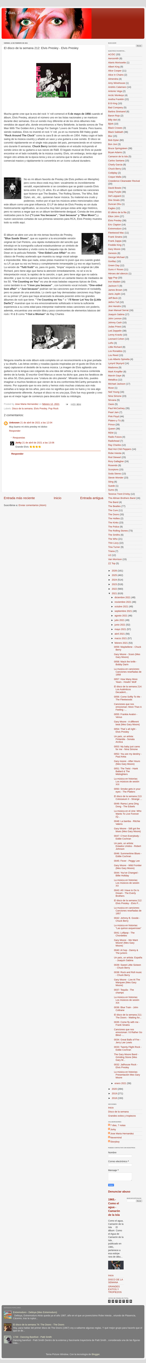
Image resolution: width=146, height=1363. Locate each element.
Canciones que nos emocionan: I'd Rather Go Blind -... (128, 1032)
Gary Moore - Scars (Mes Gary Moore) (127, 655)
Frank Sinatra (115, 236)
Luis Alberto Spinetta (119, 359)
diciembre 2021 (123, 597)
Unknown (14, 422)
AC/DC (111, 54)
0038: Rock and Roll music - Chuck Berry (128, 973)
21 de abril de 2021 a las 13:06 (38, 442)
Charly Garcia (115, 164)
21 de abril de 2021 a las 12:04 (36, 422)
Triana (111, 551)
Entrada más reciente (19, 498)
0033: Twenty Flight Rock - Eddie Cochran (128, 1048)
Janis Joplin (114, 294)
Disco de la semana (22, 408)
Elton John (113, 216)
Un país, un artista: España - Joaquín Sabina (128, 959)
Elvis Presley (40, 408)
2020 (115, 1089)
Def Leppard (114, 196)
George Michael (116, 257)
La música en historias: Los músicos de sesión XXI (126, 781)
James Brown (115, 290)
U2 (109, 555)
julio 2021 (120, 620)
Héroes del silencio (118, 273)
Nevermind (116, 1137)
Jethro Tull (113, 302)
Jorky (18, 442)
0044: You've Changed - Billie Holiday (126, 874)
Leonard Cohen (116, 339)
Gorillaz (112, 261)
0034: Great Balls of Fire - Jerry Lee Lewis (127, 1041)
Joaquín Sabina (116, 314)
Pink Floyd (113, 416)
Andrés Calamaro (117, 87)
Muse (111, 387)
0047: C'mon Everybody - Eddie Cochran (127, 837)
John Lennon (115, 318)
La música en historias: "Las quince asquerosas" (127, 927)
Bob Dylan (113, 140)
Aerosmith (113, 58)
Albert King (114, 66)
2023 (115, 584)
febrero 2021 (121, 643)
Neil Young (113, 392)
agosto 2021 (121, 615)
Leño (110, 343)
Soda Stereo (114, 473)
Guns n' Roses (115, 269)
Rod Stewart (114, 457)
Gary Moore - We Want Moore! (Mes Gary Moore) (126, 943)
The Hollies (114, 518)
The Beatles (114, 506)
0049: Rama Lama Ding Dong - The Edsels (126, 805)
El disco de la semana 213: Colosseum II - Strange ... (128, 797)
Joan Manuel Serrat (118, 310)
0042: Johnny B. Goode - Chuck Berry (127, 919)
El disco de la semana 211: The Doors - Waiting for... (128, 1016)
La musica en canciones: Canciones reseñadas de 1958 (127, 672)
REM (110, 432)
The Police (113, 526)
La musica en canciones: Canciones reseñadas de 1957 (127, 910)
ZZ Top (111, 563)
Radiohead (113, 441)
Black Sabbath (115, 132)
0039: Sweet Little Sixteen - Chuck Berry (127, 966)
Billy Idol (112, 119)
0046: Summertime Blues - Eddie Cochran (128, 855)
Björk (110, 123)
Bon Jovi (112, 144)
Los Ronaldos (115, 351)
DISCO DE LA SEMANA (115, 1281)
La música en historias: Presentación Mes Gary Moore (127, 1075)
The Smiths (114, 534)
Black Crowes (115, 128)
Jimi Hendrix (114, 306)
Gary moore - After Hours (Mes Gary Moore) (127, 762)
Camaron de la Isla (118, 156)
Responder (15, 430)
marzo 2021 (121, 638)
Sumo (111, 489)
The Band (113, 502)
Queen (111, 428)
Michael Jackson (116, 383)
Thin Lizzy (113, 543)
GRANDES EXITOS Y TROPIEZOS (115, 1289)
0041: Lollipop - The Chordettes (124, 934)
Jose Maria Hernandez (122, 1133)
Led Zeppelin (115, 330)
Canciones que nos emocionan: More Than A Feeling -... (128, 707)
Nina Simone (115, 396)
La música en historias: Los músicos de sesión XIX (126, 1000)
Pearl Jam (113, 412)
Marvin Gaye (114, 375)
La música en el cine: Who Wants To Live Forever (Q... (127, 814)
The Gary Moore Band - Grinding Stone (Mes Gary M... (126, 1057)
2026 (115, 570)
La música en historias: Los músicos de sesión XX (126, 883)
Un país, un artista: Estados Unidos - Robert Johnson (127, 846)
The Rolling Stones (118, 530)
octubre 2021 (122, 606)
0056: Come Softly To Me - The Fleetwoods (128, 698)
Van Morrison (115, 559)
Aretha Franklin (116, 99)
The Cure (113, 510)
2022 (115, 588)
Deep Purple (114, 192)
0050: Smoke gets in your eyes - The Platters (127, 790)
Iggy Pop (112, 277)
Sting (110, 481)
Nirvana (112, 400)
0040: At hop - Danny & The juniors (126, 951)
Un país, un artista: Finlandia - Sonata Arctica (124, 739)
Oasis (111, 404)
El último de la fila (117, 212)
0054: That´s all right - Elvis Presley (125, 730)
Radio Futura (115, 437)
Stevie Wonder (115, 477)
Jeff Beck (113, 298)
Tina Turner (114, 547)
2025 (115, 575)
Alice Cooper (115, 70)
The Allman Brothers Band (121, 498)
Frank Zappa (114, 241)
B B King (112, 103)
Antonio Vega (115, 91)
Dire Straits (114, 200)
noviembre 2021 (123, 602)
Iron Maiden (114, 281)
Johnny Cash (115, 322)
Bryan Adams (115, 152)
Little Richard (115, 347)
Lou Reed (113, 355)
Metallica (112, 379)
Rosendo (112, 465)
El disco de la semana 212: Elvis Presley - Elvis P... (128, 902)
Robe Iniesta (114, 453)
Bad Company (115, 107)
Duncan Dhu (114, 204)
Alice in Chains (116, 74)
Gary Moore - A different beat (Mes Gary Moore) (127, 723)
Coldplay (112, 172)
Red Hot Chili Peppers (119, 449)
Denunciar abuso (119, 1191)
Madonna (113, 367)
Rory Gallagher (116, 461)
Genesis (112, 253)
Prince (111, 424)
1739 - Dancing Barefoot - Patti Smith (32, 1337)
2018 (115, 1098)
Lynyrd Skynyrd (116, 363)
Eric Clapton (114, 224)
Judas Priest (114, 326)
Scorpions (113, 469)
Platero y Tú (114, 420)
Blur (110, 136)
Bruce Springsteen (117, 148)
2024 (115, 579)
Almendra (113, 79)
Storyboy (115, 1141)
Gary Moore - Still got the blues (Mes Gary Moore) (127, 830)
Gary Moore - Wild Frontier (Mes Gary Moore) (128, 867)
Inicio (57, 498)
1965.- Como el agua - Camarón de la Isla (114, 1207)
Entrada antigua (91, 498)
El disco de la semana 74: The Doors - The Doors (38, 1324)
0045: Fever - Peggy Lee (127, 860)
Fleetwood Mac (116, 232)
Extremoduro (115, 228)
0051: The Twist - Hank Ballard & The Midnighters (126, 771)
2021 (115, 593)
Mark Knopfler (115, 371)
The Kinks (113, 522)
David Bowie (114, 188)
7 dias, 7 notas (17, 13)
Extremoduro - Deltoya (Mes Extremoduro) (35, 1312)
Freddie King (114, 245)
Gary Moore (114, 249)
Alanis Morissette (117, 62)
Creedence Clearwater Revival (124, 181)
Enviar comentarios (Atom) (32, 505)
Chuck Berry (114, 168)
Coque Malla (114, 176)
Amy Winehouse (116, 83)
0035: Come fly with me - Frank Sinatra (127, 1023)
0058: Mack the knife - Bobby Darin (125, 663)
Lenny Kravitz (115, 334)
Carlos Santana (116, 160)
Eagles (111, 208)
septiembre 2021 (124, 611)
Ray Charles (114, 445)
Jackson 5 (113, 285)
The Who (113, 539)
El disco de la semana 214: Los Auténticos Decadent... (128, 689)
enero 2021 (121, 1083)
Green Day (113, 265)
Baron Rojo (114, 115)
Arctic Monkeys (116, 95)
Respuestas (19, 437)
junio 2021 (120, 624)
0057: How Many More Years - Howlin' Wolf (125, 680)
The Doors (113, 514)
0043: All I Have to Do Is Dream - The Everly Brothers (126, 893)
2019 (115, 1093)
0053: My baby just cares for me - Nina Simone (127, 748)
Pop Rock (53, 408)
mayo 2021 (121, 629)
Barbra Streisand (117, 111)
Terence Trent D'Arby (119, 494)
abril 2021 (120, 633)
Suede (111, 485)
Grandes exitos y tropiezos (122, 1115)
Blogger (95, 1354)
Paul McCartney (116, 408)
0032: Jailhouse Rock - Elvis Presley (126, 1066)
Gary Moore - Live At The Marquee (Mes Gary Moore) (127, 982)
